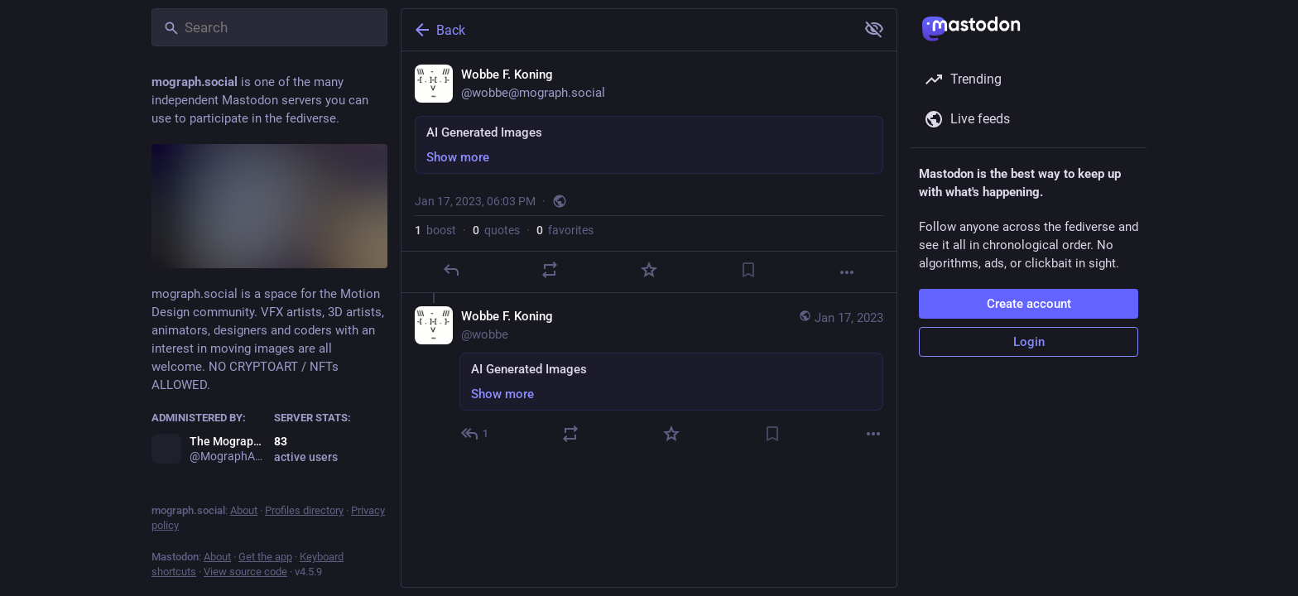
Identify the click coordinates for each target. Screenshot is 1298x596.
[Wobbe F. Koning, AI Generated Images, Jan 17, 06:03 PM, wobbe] (649, 172)
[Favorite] (649, 270)
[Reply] (451, 270)
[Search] (269, 27)
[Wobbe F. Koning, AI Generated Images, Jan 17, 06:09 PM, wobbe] (649, 377)
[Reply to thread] (475, 434)
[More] (847, 272)
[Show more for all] (874, 29)
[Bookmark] (748, 270)
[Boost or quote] (550, 270)
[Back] (626, 29)
